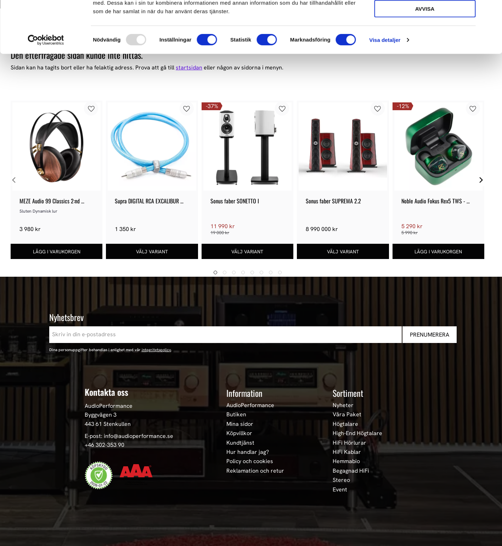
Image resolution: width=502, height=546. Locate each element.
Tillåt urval (425, 37)
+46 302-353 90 (104, 445)
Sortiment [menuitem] (348, 393)
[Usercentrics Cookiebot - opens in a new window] (46, 88)
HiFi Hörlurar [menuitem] (349, 443)
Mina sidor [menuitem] (239, 424)
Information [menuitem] (244, 393)
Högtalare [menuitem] (345, 424)
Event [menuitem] (340, 489)
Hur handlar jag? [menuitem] (247, 452)
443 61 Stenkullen (108, 424)
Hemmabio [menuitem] (346, 461)
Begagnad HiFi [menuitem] (351, 471)
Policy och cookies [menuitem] (249, 461)
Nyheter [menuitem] (343, 405)
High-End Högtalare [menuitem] (357, 433)
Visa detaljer (384, 88)
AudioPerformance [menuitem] (250, 405)
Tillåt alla (424, 17)
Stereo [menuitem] (341, 480)
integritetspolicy (156, 349)
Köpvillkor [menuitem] (239, 433)
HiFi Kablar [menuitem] (347, 452)
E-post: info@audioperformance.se (129, 436)
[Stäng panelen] (491, 11)
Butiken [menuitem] (236, 414)
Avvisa (425, 57)
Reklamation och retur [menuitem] (255, 471)
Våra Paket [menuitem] (347, 414)
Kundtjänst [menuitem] (240, 443)
